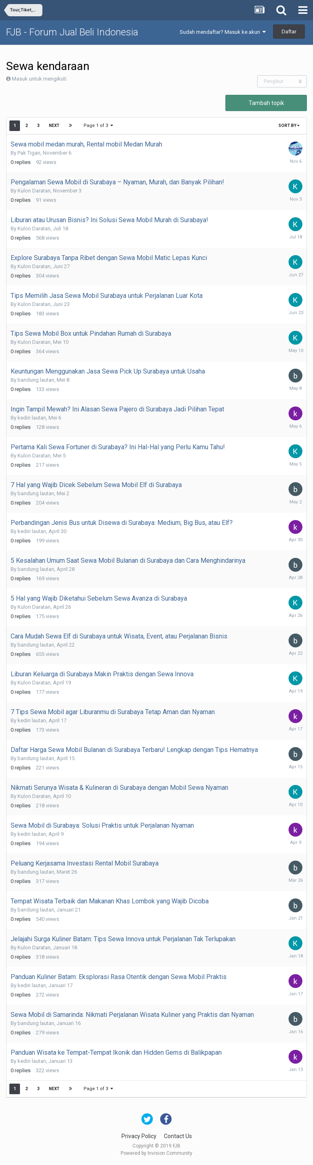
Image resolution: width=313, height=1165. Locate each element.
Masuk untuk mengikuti (39, 79)
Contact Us (178, 1136)
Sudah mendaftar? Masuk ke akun (223, 32)
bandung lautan (36, 380)
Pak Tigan (29, 153)
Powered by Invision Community (156, 1153)
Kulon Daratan (34, 191)
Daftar (289, 31)
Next (54, 125)
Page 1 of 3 (98, 125)
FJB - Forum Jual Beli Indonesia (72, 32)
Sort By (289, 125)
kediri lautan (32, 418)
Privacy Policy (138, 1136)
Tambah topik (266, 103)
